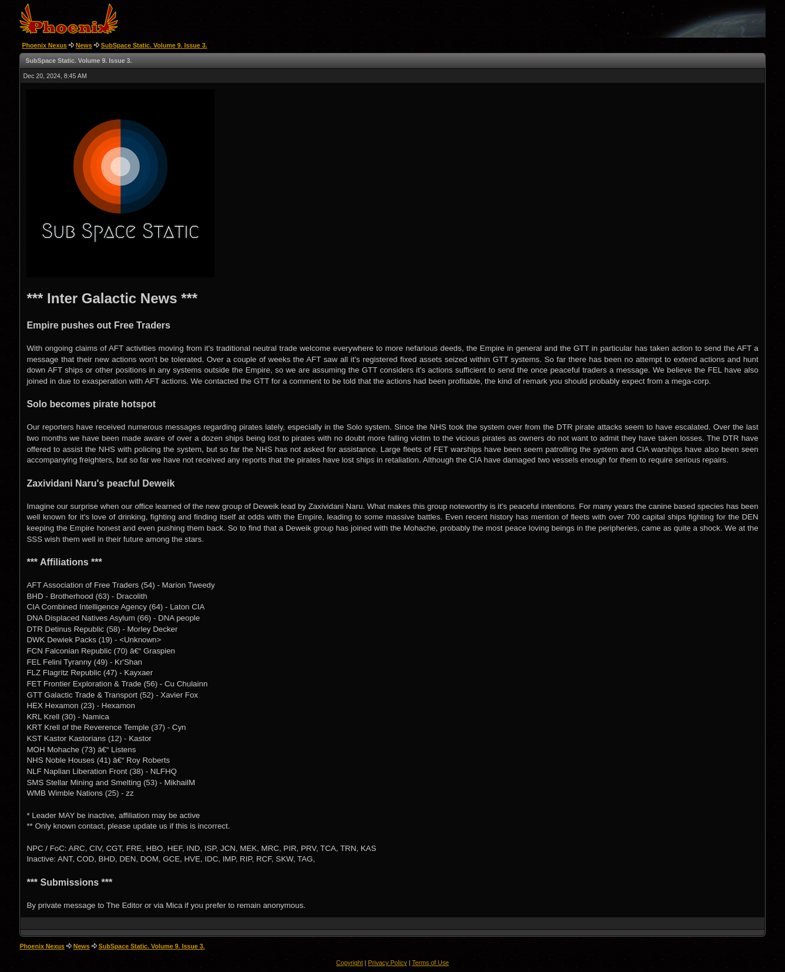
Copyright (349, 962)
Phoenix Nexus (44, 45)
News (84, 45)
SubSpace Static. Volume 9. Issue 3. (154, 45)
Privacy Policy (387, 962)
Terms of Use (430, 962)
